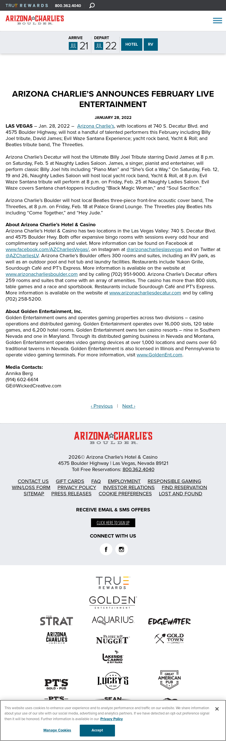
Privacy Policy (76, 487)
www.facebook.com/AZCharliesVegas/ (47, 249)
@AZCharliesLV (22, 255)
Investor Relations (129, 487)
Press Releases (71, 494)
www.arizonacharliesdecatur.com (145, 293)
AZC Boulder (35, 21)
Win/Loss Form (31, 487)
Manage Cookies (57, 730)
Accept (97, 730)
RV (150, 44)
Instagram (121, 549)
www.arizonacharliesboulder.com (42, 274)
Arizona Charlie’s (95, 126)
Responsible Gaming (174, 481)
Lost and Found (180, 494)
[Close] (217, 709)
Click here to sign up (113, 523)
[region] (113, 720)
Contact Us (33, 481)
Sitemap (34, 494)
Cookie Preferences (125, 494)
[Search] (92, 5)
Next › (128, 406)
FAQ (96, 481)
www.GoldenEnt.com (159, 355)
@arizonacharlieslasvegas (154, 249)
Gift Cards (70, 481)
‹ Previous (102, 406)
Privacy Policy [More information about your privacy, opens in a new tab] (111, 719)
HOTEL (131, 44)
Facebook (106, 549)
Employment (124, 481)
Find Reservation (184, 487)
